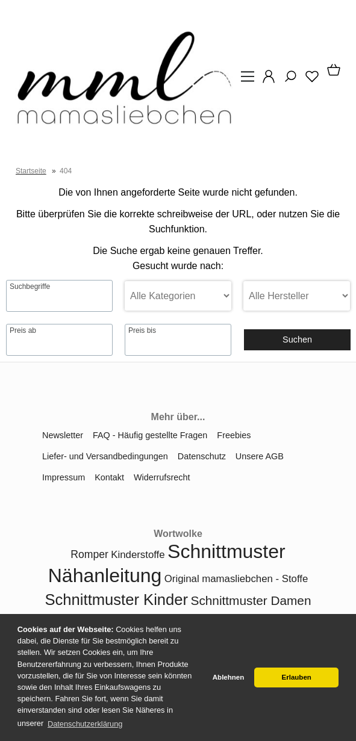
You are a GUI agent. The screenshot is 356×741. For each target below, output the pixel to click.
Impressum (63, 477)
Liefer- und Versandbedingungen (105, 456)
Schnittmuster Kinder (117, 599)
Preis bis (142, 330)
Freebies (234, 435)
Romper (89, 554)
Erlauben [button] (296, 677)
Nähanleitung (105, 575)
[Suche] (287, 80)
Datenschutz (202, 456)
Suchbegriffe (30, 286)
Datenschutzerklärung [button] (85, 723)
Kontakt (109, 477)
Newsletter (62, 435)
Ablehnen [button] (228, 677)
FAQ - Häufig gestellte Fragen (150, 435)
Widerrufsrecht (162, 477)
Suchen (297, 339)
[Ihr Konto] (265, 80)
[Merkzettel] (308, 80)
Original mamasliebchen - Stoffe (236, 578)
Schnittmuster (226, 551)
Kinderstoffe (137, 554)
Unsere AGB (260, 456)
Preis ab (23, 330)
